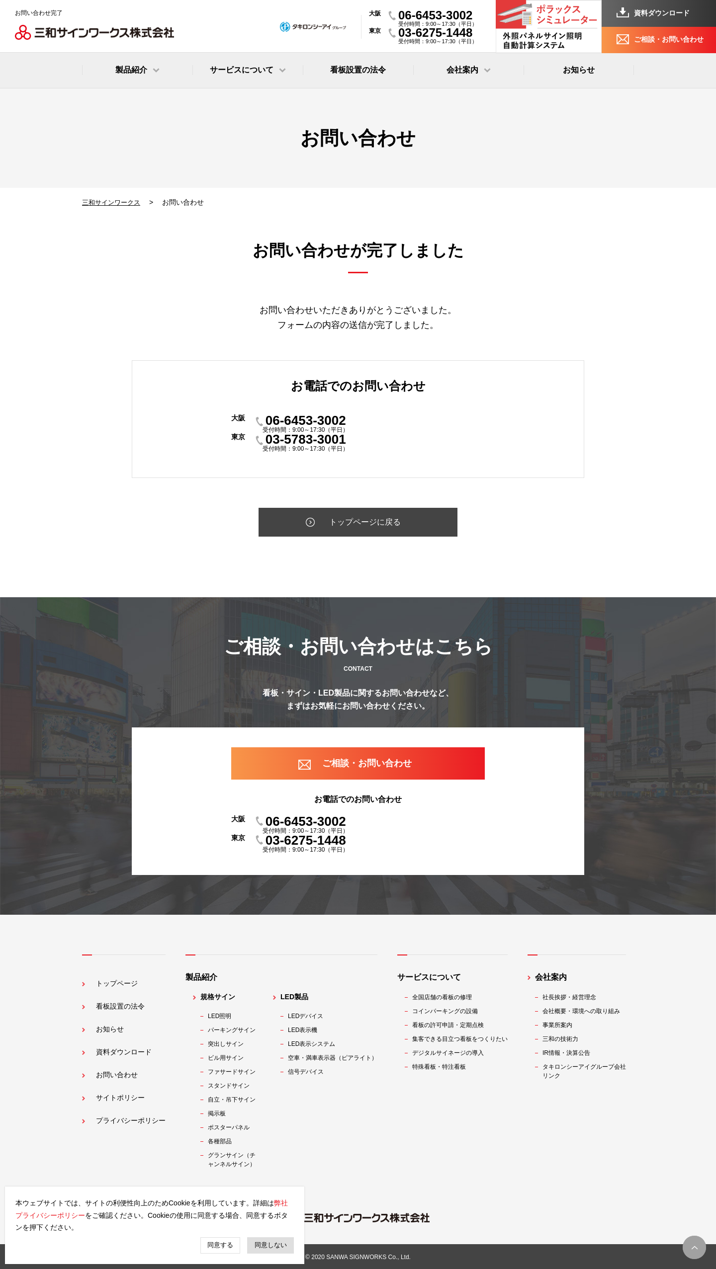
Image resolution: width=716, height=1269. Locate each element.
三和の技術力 (564, 1038)
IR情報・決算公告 (570, 1052)
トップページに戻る (365, 522)
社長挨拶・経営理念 (573, 997)
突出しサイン (229, 1043)
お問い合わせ (113, 1058)
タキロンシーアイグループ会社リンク (587, 1071)
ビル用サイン (229, 1057)
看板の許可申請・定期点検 (451, 1025)
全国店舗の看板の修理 (445, 997)
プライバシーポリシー (129, 1099)
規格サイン (221, 997)
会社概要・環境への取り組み (585, 1011)
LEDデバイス (309, 1016)
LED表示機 (306, 1030)
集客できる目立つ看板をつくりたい (463, 1038)
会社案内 (554, 977)
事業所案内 (561, 1025)
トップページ (113, 977)
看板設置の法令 (358, 70)
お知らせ (579, 70)
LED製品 (298, 997)
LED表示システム (315, 1043)
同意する (220, 1245)
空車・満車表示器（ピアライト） (336, 1057)
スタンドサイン (232, 1085)
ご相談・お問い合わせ (669, 39)
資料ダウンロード (662, 13)
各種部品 (223, 1141)
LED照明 (223, 1016)
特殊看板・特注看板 (442, 1066)
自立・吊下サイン (235, 1099)
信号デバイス (309, 1071)
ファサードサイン (235, 1071)
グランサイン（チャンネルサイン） (235, 1160)
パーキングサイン (235, 1030)
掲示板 (220, 1113)
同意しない (271, 1245)
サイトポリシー (117, 1079)
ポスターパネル (232, 1127)
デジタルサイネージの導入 (451, 1052)
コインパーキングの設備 (448, 1011)
